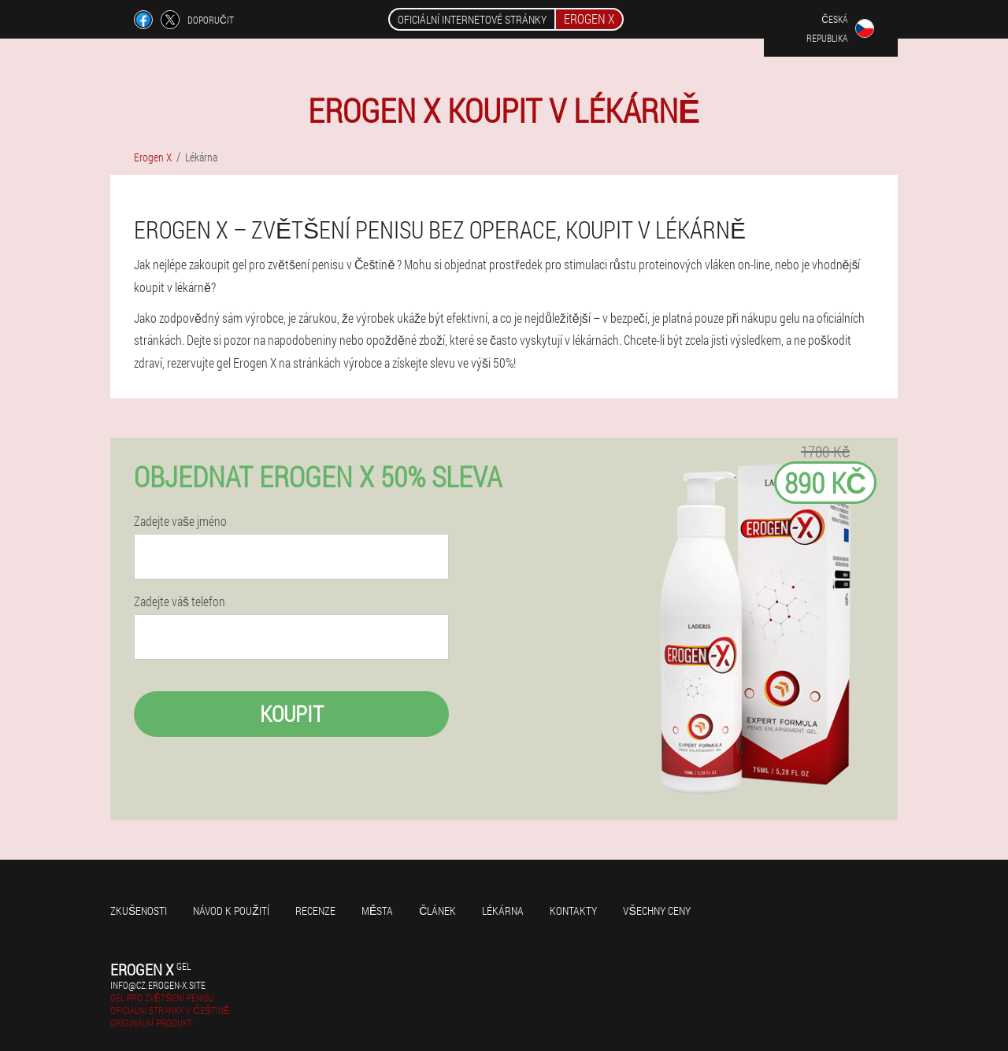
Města (377, 910)
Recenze (315, 910)
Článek (437, 910)
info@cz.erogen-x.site (158, 985)
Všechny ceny (656, 910)
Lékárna (503, 910)
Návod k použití (231, 910)
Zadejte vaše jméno (180, 521)
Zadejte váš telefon (179, 601)
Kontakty (573, 910)
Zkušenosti (138, 910)
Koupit (292, 713)
